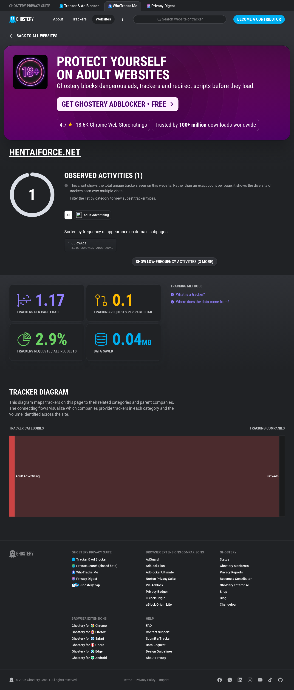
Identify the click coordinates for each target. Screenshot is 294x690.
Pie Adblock (154, 585)
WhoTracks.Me (122, 6)
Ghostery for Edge (87, 651)
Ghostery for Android (89, 658)
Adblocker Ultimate (160, 572)
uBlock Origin (155, 598)
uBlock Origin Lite (159, 604)
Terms (127, 680)
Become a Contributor (259, 19)
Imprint (164, 680)
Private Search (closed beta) (95, 566)
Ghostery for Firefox (89, 632)
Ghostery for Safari (88, 638)
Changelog (228, 604)
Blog (223, 598)
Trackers (79, 19)
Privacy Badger (157, 591)
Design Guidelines (159, 651)
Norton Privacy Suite (161, 579)
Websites (103, 19)
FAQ (149, 625)
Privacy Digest (161, 6)
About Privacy (156, 658)
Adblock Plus (155, 566)
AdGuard (152, 559)
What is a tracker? (187, 294)
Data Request (156, 645)
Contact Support (158, 632)
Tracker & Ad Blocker (79, 6)
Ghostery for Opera (88, 645)
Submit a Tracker (158, 638)
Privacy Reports (231, 572)
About (58, 19)
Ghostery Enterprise (234, 585)
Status (224, 559)
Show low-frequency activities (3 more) (174, 261)
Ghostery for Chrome (89, 625)
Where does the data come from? (199, 302)
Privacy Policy (145, 680)
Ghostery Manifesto (234, 566)
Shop (223, 591)
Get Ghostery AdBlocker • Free (114, 104)
